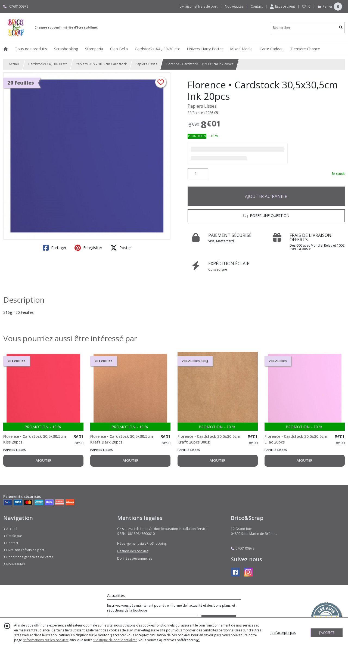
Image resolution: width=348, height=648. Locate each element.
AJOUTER (43, 460)
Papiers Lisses (146, 64)
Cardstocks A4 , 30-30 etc (47, 64)
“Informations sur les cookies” (46, 640)
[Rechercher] (340, 27)
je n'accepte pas (283, 632)
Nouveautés (14, 564)
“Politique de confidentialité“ (115, 640)
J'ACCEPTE (326, 632)
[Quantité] (198, 173)
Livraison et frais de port (23, 550)
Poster (120, 247)
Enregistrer (88, 247)
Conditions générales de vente (28, 557)
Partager (54, 247)
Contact (257, 6)
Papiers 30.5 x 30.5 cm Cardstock (101, 64)
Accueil (14, 64)
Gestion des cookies (132, 551)
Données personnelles (134, 558)
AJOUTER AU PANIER (266, 196)
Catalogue (12, 536)
